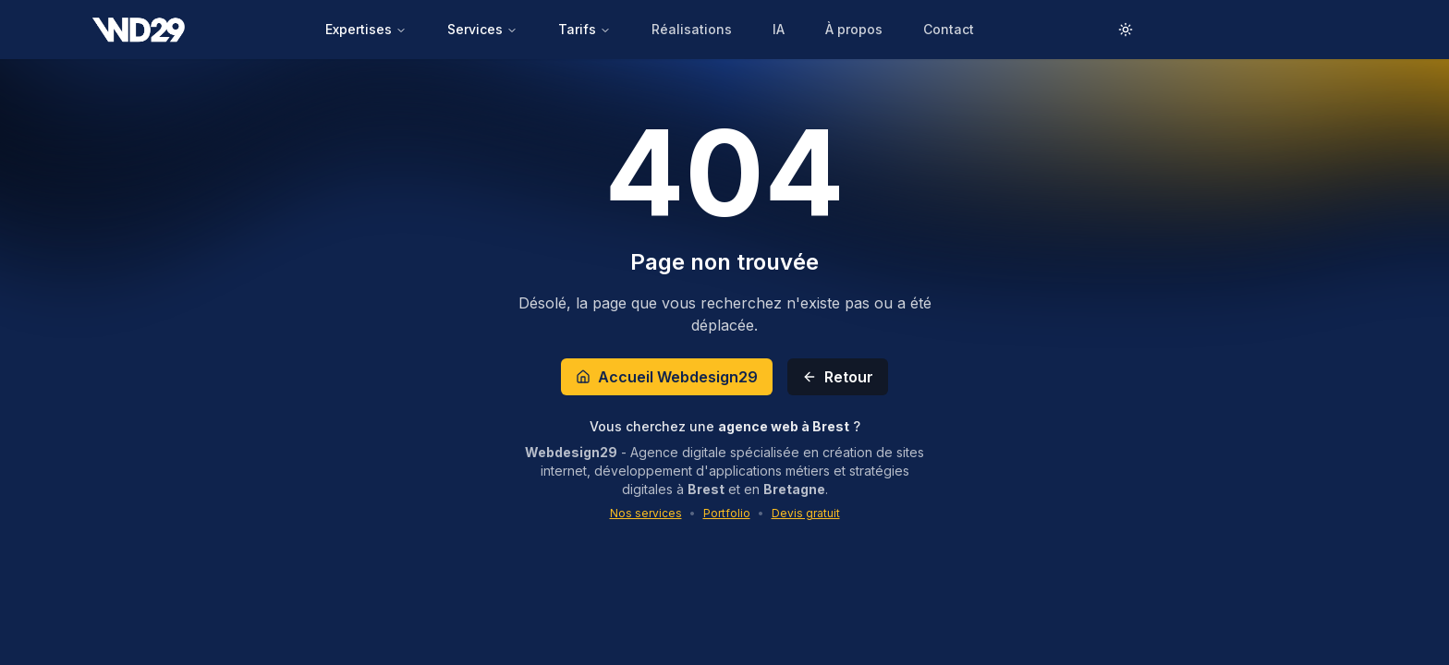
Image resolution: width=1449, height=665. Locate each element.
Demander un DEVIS (1258, 29)
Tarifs (584, 29)
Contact (948, 29)
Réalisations (691, 29)
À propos (854, 29)
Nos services (646, 513)
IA (779, 29)
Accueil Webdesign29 (667, 377)
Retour (837, 377)
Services (482, 29)
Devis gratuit (806, 513)
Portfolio (726, 513)
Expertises (366, 29)
